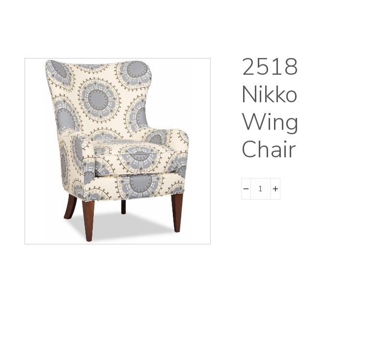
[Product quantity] (261, 189)
